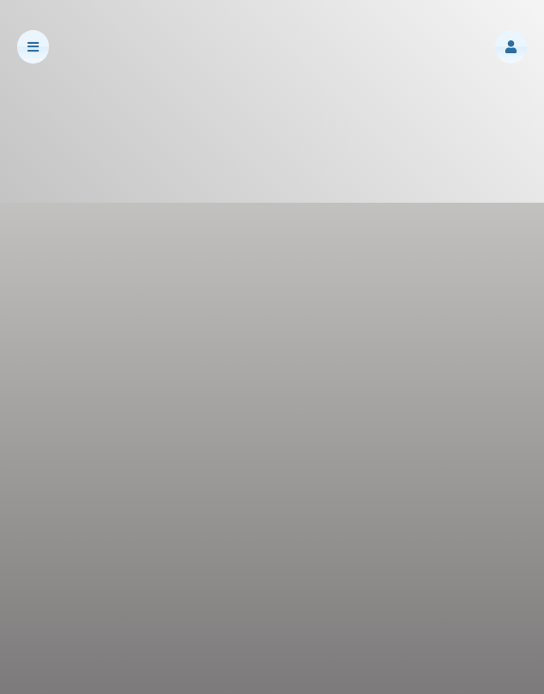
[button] (511, 47)
